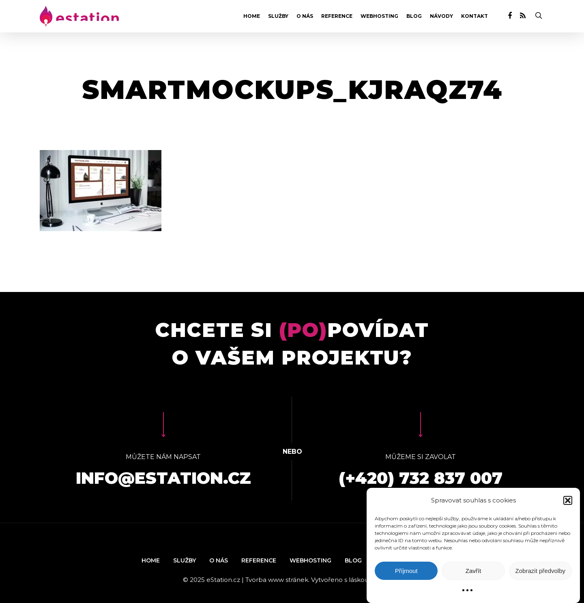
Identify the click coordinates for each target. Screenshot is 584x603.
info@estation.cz (163, 478)
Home (251, 16)
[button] (568, 500)
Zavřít (473, 570)
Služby (278, 16)
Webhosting (379, 16)
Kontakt (474, 16)
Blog (414, 16)
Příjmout (406, 570)
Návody (441, 16)
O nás (304, 16)
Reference (336, 16)
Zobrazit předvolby (540, 570)
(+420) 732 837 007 (420, 478)
